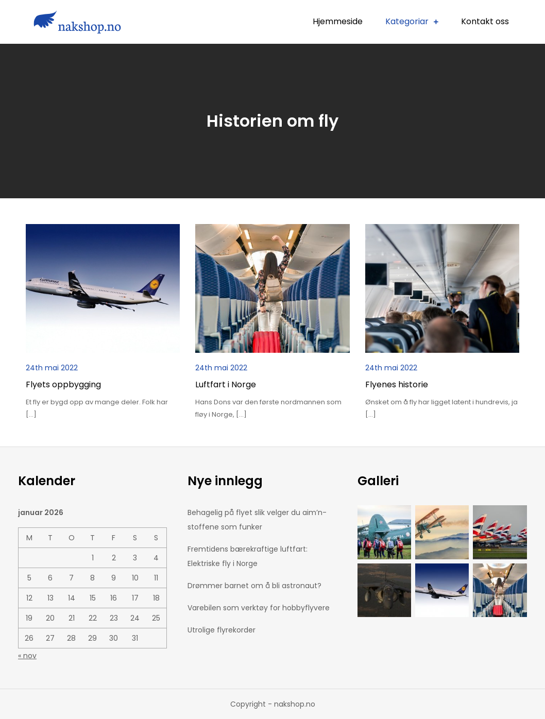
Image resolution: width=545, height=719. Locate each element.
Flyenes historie (396, 384)
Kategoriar (407, 21)
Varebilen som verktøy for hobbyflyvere (259, 608)
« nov (27, 655)
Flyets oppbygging (63, 384)
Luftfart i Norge (225, 384)
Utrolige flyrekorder (222, 630)
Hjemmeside (338, 21)
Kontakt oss (485, 21)
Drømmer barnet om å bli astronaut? (254, 585)
